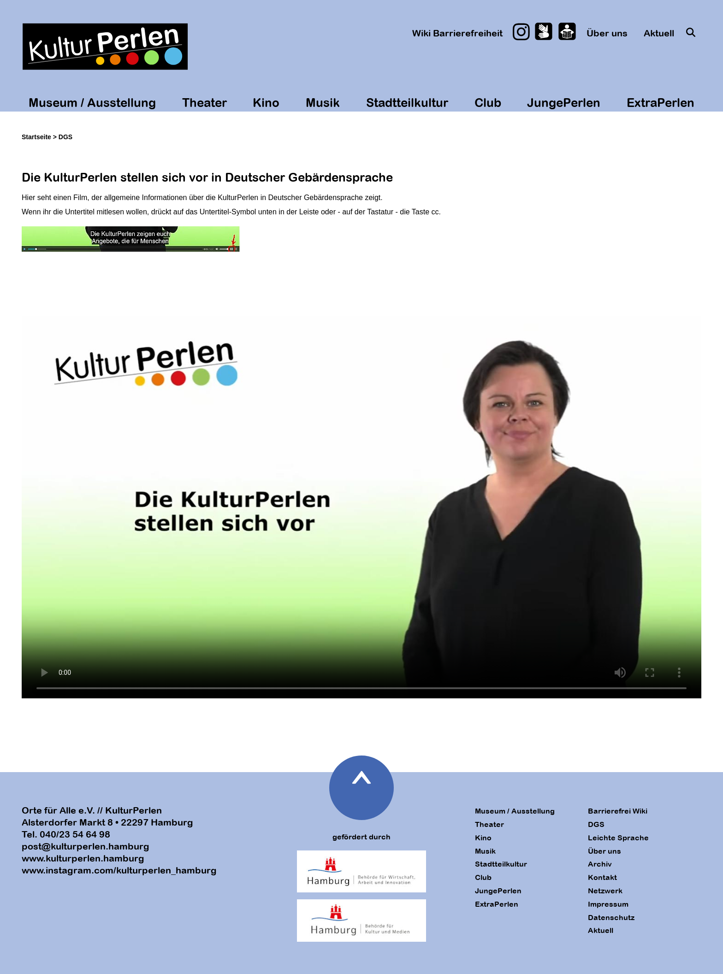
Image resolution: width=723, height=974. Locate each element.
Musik (323, 102)
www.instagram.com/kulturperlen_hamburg (119, 870)
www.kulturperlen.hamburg (83, 858)
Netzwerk (605, 890)
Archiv (600, 864)
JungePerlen (563, 102)
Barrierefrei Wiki (617, 811)
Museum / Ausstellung (92, 102)
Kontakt (602, 877)
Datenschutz (611, 917)
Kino (266, 102)
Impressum (608, 904)
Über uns (607, 33)
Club (487, 102)
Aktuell (659, 33)
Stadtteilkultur (407, 102)
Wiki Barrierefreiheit (457, 33)
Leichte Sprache (618, 837)
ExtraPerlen (660, 102)
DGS (596, 824)
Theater (204, 102)
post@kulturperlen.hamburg (85, 846)
